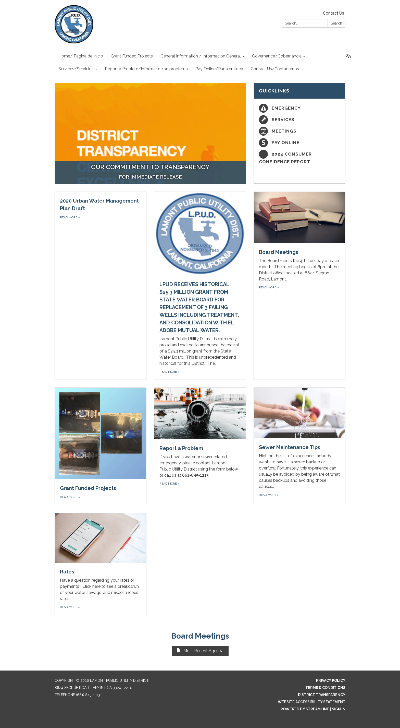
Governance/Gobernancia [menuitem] (277, 56)
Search (336, 23)
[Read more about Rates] (100, 564)
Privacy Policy (330, 680)
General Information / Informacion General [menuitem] (200, 56)
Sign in (338, 709)
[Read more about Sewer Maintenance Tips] (299, 446)
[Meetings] (299, 131)
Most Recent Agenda (200, 650)
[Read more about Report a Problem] (200, 446)
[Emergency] (299, 108)
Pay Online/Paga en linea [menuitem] (219, 68)
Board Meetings (200, 635)
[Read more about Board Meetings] (299, 286)
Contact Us (333, 13)
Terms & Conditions (325, 688)
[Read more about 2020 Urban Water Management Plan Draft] (100, 286)
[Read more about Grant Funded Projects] (100, 446)
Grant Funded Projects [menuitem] (132, 56)
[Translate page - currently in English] (348, 56)
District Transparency (321, 695)
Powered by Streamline (305, 709)
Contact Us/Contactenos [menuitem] (275, 68)
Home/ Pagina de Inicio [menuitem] (80, 56)
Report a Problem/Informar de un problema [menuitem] (146, 68)
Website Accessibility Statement (311, 702)
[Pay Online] (299, 142)
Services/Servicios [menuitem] (76, 68)
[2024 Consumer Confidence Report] (299, 157)
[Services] (299, 119)
